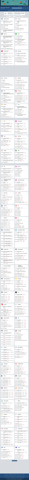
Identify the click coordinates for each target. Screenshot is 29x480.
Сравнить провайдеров (17, 14)
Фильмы (14, 474)
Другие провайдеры (10, 14)
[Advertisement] (14, 71)
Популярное (10, 474)
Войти (23, 474)
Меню (13, 19)
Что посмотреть (18, 10)
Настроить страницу (19, 16)
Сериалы (18, 474)
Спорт (21, 474)
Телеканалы (10, 10)
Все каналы (6, 474)
